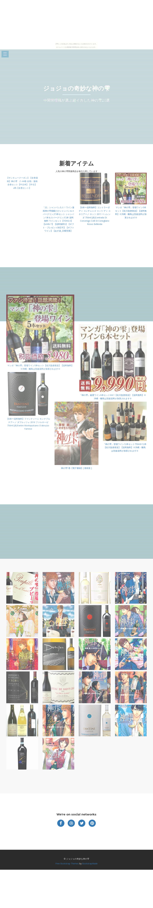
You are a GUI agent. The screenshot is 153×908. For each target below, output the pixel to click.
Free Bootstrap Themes (67, 863)
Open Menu (5, 54)
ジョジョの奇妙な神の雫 (76, 88)
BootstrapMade (90, 863)
